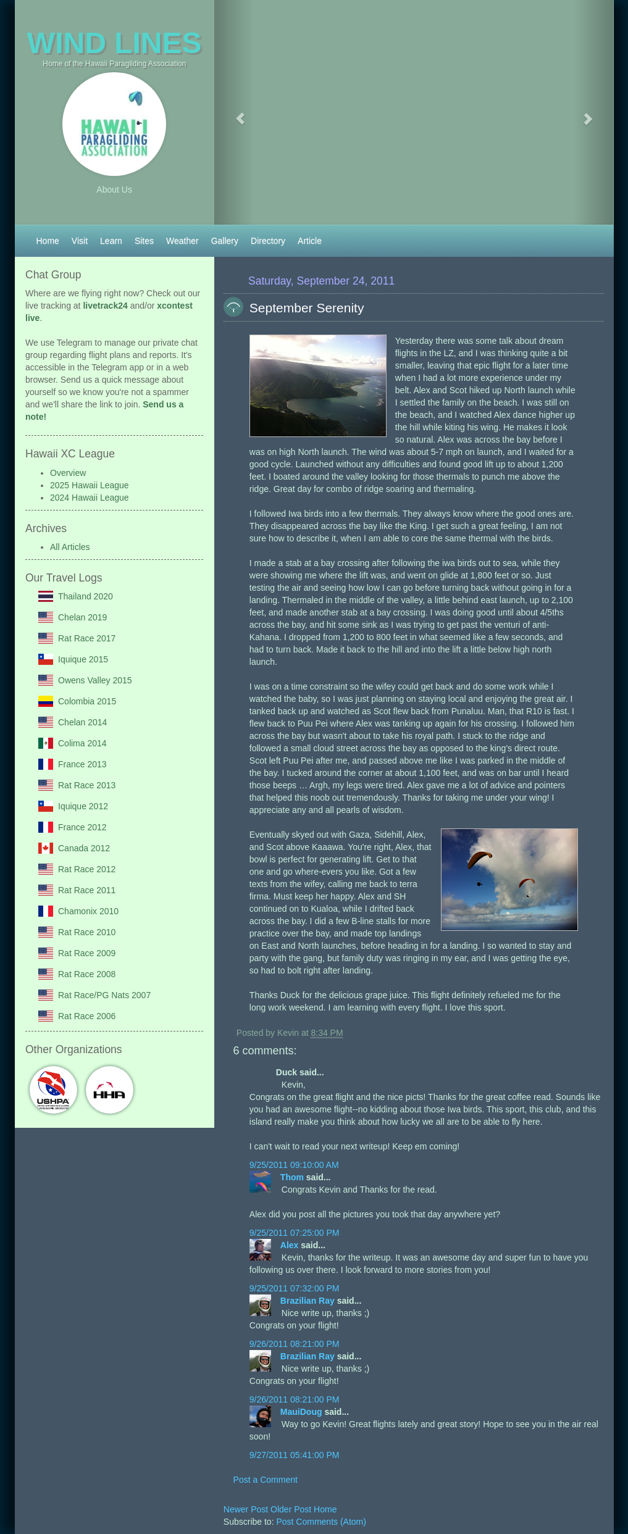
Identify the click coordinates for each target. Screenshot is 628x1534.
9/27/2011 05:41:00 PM (294, 1455)
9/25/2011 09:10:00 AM (294, 1165)
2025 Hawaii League (89, 485)
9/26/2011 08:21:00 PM (294, 1344)
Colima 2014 (82, 743)
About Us (114, 189)
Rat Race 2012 (86, 869)
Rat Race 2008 (86, 974)
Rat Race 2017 (86, 638)
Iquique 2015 (83, 659)
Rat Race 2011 (86, 890)
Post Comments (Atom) (321, 1522)
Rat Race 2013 (86, 785)
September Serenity (306, 308)
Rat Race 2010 (86, 932)
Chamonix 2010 (88, 911)
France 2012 (82, 827)
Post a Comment (265, 1480)
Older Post (292, 1509)
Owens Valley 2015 (95, 680)
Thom (293, 1177)
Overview (68, 473)
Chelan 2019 (82, 617)
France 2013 (82, 764)
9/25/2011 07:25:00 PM (294, 1233)
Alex (290, 1245)
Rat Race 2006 (86, 1016)
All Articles (70, 547)
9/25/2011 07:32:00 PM (294, 1288)
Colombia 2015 (87, 701)
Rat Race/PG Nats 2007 (104, 995)
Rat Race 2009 (86, 953)
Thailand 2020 (85, 596)
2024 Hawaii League (89, 497)
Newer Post (247, 1509)
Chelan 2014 (82, 722)
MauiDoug (302, 1412)
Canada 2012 (84, 848)
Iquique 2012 (83, 806)
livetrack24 (105, 306)
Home (325, 1509)
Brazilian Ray (308, 1301)
